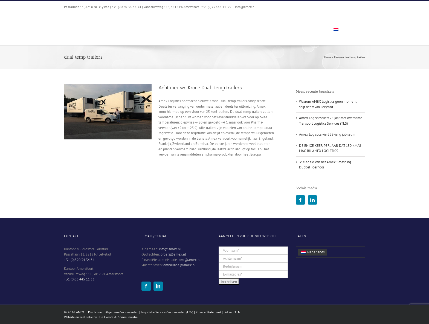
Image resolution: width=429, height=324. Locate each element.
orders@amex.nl (173, 254)
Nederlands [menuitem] (315, 252)
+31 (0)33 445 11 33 (79, 279)
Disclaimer (95, 312)
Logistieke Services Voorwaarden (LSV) (167, 312)
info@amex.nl (245, 7)
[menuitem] (346, 29)
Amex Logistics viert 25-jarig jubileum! (327, 134)
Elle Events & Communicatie (118, 317)
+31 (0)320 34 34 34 (79, 259)
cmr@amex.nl (190, 259)
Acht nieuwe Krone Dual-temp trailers (200, 88)
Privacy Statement (208, 312)
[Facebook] (300, 200)
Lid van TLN (232, 312)
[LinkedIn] (312, 200)
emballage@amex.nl (179, 265)
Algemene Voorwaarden (121, 312)
